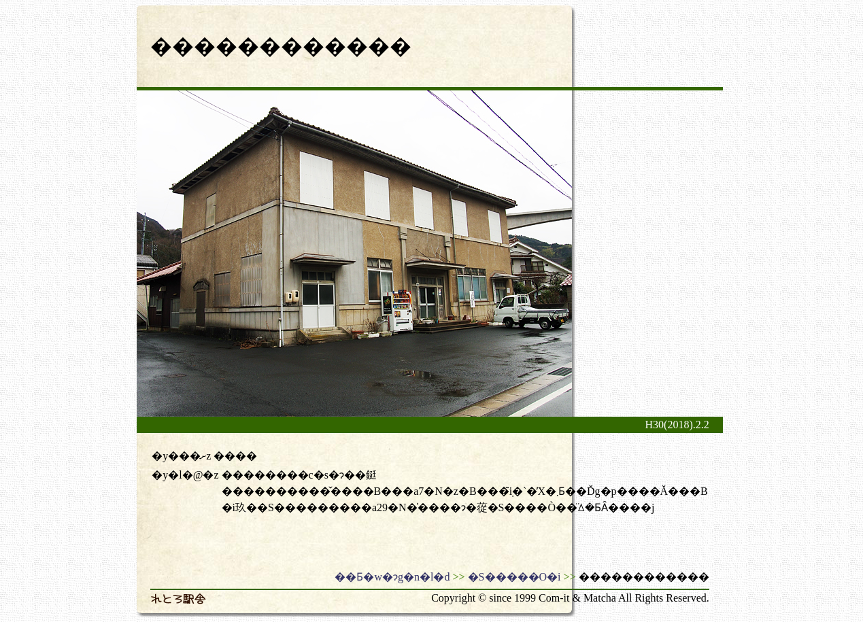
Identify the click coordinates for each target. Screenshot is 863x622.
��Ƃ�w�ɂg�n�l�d (392, 577)
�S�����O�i (514, 577)
